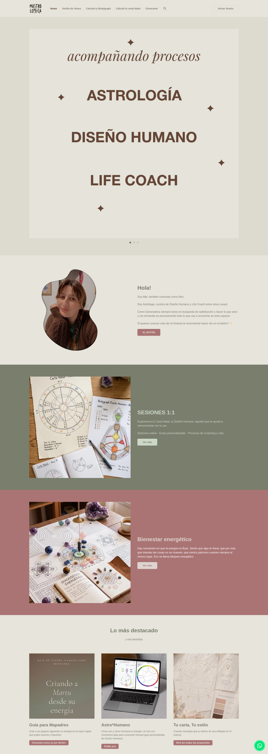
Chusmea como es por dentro (49, 537)
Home (77, 734)
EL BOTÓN (149, 127)
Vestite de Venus (98, 734)
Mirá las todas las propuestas (193, 537)
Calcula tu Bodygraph (128, 734)
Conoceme (187, 734)
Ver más (147, 236)
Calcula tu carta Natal (161, 734)
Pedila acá (110, 541)
